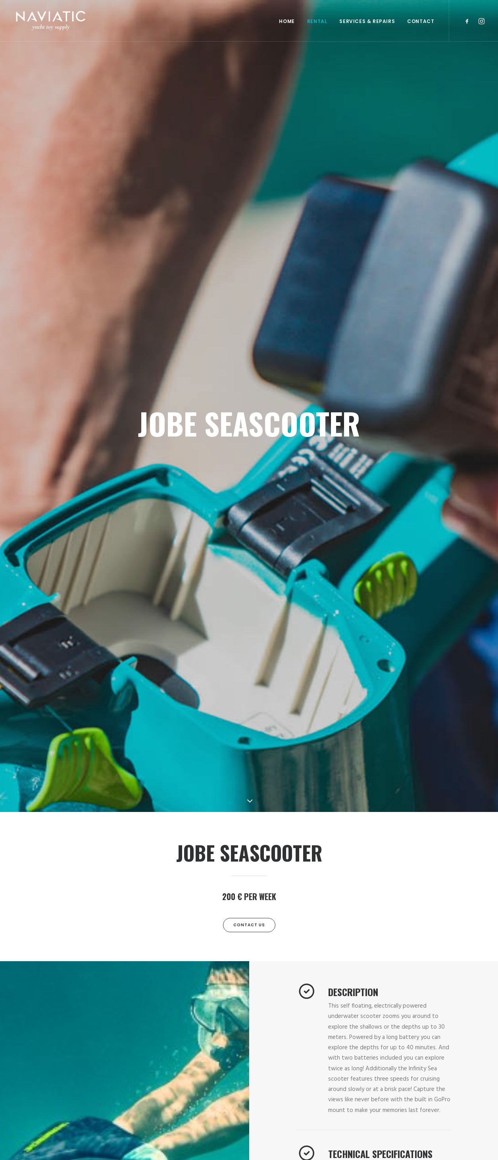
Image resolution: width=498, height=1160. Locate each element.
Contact (420, 21)
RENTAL (317, 21)
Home (286, 21)
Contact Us (249, 925)
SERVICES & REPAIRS (367, 21)
